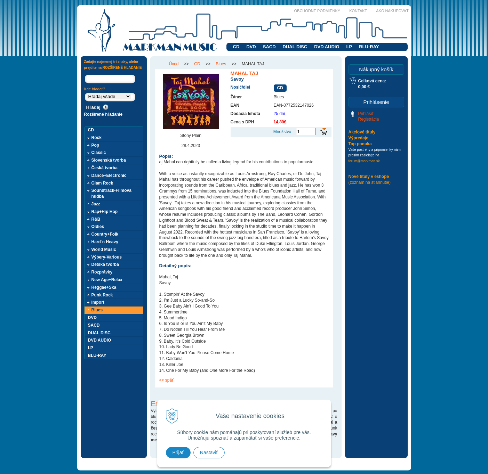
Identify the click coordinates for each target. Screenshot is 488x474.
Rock (96, 137)
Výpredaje (358, 138)
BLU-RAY (369, 46)
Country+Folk (105, 234)
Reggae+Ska (104, 287)
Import (97, 302)
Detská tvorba (105, 264)
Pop (95, 145)
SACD (269, 46)
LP (349, 46)
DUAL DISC (295, 46)
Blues (97, 310)
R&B (96, 219)
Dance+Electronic (109, 175)
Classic (98, 152)
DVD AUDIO (326, 46)
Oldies (97, 226)
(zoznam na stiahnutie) (370, 182)
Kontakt (358, 11)
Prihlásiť (366, 113)
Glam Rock (102, 183)
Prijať (178, 452)
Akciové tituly (362, 132)
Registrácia (368, 119)
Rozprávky (102, 272)
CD (236, 46)
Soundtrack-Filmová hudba (111, 193)
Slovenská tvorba (108, 160)
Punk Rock (102, 295)
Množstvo (282, 131)
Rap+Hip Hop (104, 211)
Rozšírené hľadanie (103, 114)
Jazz (95, 204)
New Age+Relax (106, 279)
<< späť (166, 380)
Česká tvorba (104, 167)
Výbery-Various (106, 257)
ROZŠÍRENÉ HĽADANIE (122, 68)
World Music (103, 249)
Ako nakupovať (392, 11)
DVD (251, 46)
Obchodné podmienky (317, 11)
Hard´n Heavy (104, 241)
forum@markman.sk (364, 161)
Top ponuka (360, 143)
